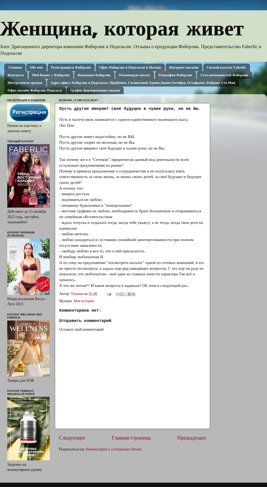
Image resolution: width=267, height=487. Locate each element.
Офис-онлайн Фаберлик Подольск (35, 90)
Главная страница (131, 438)
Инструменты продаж (25, 83)
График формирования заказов (95, 90)
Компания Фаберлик (94, 75)
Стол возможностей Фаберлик (224, 75)
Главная (15, 67)
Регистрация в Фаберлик (71, 67)
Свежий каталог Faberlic (226, 67)
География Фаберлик (175, 75)
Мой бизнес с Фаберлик (51, 75)
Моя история (84, 301)
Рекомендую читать (134, 75)
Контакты (16, 75)
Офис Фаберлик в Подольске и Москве (130, 67)
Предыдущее (191, 438)
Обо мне (36, 67)
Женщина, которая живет (122, 27)
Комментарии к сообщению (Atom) (114, 449)
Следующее (72, 438)
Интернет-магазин (183, 67)
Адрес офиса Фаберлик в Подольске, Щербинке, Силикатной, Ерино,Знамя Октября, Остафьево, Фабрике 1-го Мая (143, 83)
